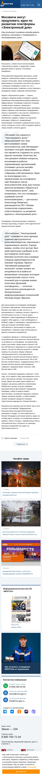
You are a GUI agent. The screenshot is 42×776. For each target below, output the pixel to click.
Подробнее (32, 767)
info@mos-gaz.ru (17, 701)
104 (15, 729)
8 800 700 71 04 (27, 5)
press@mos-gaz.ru (17, 694)
